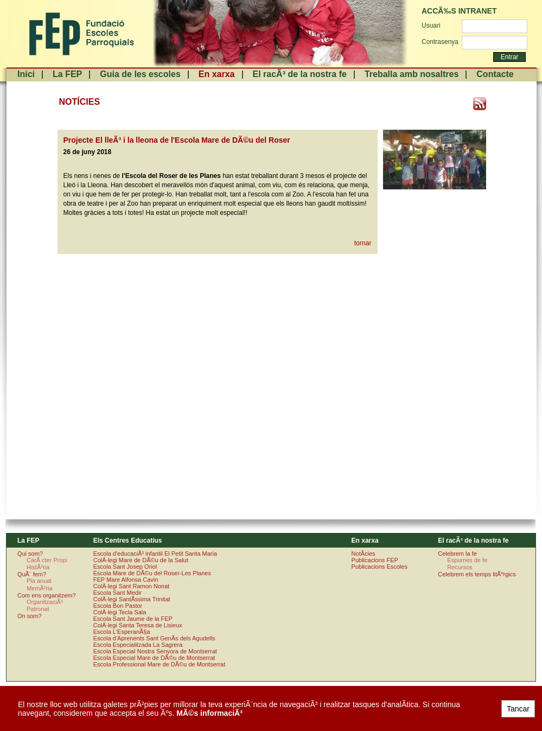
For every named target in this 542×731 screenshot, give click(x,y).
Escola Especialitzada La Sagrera (137, 644)
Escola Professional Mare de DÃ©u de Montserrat (159, 664)
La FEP (67, 74)
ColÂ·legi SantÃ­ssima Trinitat (131, 599)
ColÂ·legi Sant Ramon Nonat (131, 586)
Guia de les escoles (140, 74)
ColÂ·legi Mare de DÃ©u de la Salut (140, 560)
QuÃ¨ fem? (31, 574)
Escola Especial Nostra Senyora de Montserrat (155, 651)
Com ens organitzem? (46, 595)
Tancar (518, 708)
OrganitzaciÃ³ (45, 602)
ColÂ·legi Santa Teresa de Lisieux (137, 625)
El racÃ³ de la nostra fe (300, 74)
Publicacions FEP (375, 560)
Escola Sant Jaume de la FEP (133, 618)
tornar (363, 243)
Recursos (459, 567)
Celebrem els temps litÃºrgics (476, 574)
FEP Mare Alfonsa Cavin (125, 579)
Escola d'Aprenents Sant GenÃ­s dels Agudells (154, 638)
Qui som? (30, 553)
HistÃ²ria (38, 567)
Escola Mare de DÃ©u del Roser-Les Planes (152, 573)
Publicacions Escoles (379, 566)
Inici (26, 74)
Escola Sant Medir (117, 592)
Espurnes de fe (467, 560)
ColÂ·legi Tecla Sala (119, 612)
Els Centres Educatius (127, 540)
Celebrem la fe (457, 553)
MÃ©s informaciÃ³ (209, 713)
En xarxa (217, 74)
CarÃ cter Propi (47, 560)
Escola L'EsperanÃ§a (121, 631)
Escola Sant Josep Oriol (125, 566)
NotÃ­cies (363, 553)
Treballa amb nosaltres (411, 74)
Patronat (38, 609)
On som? (29, 616)
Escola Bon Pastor (118, 605)
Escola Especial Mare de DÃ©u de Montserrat (154, 657)
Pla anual (39, 580)
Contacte (494, 74)
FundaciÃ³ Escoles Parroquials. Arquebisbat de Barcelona (80, 34)
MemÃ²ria (40, 588)
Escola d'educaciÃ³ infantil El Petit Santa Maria (155, 553)
